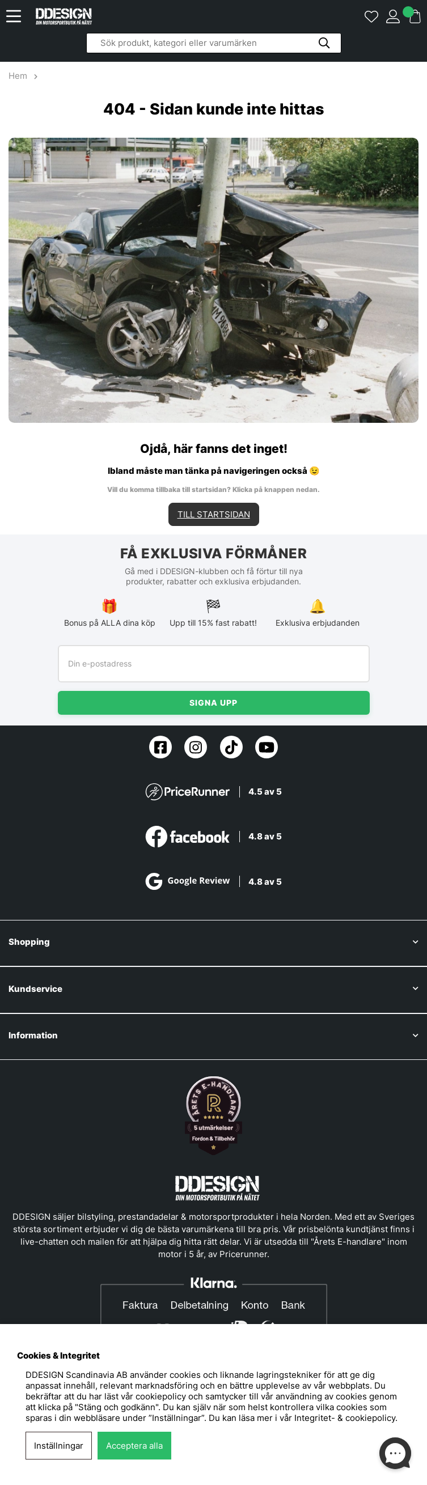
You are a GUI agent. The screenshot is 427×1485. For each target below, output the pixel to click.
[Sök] (213, 43)
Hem (19, 75)
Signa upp (213, 702)
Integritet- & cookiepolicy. (346, 1417)
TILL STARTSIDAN (213, 514)
